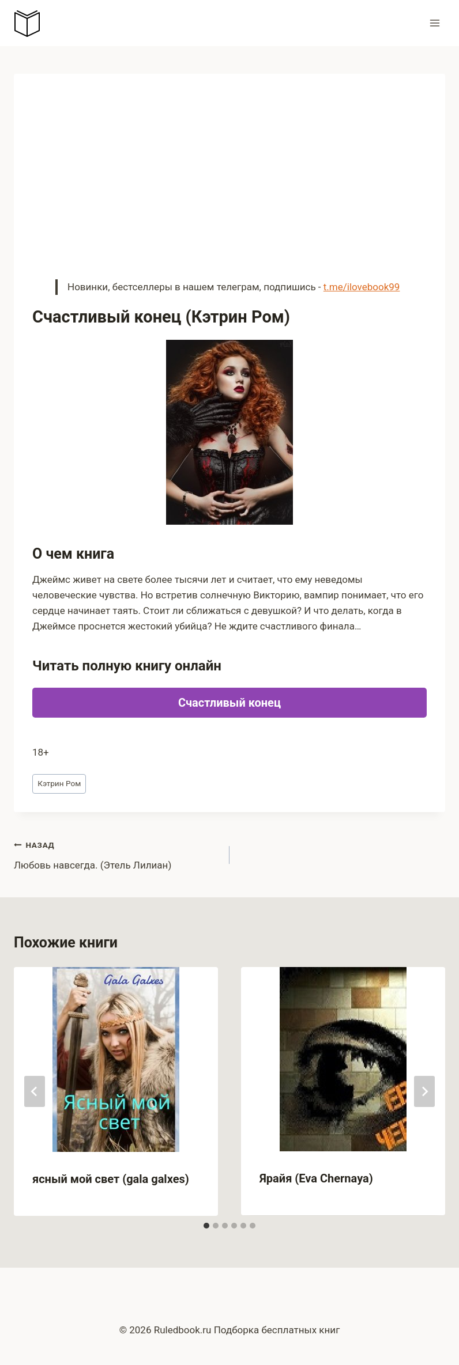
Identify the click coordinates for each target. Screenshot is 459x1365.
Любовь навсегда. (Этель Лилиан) (117, 854)
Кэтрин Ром (59, 783)
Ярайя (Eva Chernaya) (316, 1178)
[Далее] (424, 1091)
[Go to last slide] (34, 1091)
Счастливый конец (229, 703)
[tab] (206, 1225)
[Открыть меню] (434, 23)
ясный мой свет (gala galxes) (110, 1179)
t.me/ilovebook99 (361, 287)
